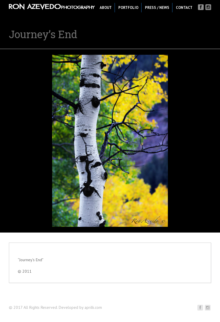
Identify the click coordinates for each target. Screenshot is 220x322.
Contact (184, 7)
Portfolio (128, 7)
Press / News (157, 7)
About (106, 7)
